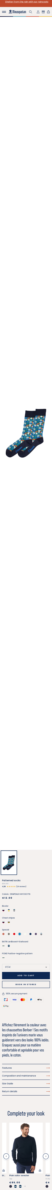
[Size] (26, 967)
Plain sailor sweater (19, 1175)
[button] (30, 12)
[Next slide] (45, 1156)
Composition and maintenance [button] (26, 1075)
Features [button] (26, 1068)
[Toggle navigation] (4, 12)
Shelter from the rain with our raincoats (26, 1)
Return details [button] (26, 1091)
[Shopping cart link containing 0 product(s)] (48, 11)
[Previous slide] (6, 1156)
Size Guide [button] (26, 1083)
